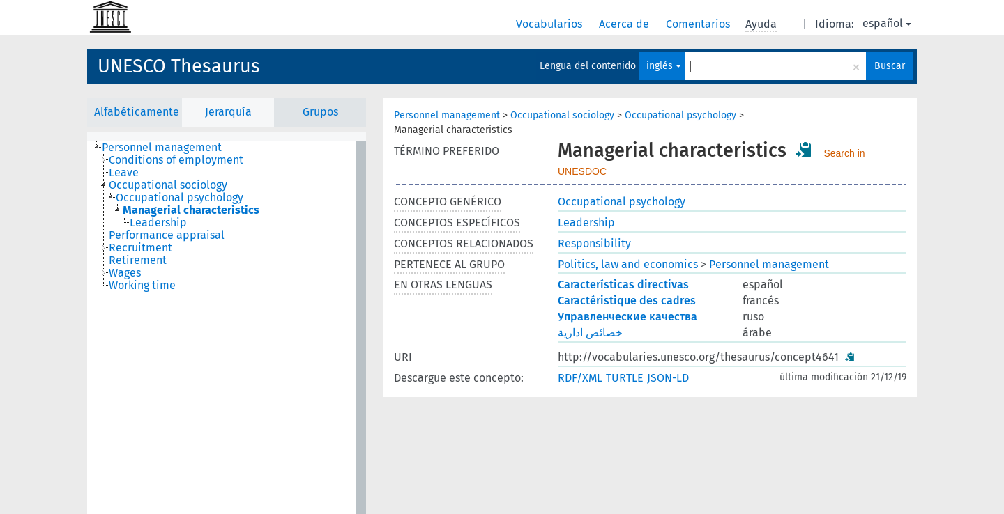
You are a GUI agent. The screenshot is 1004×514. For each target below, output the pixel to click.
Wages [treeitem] (125, 273)
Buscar (889, 66)
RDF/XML (580, 377)
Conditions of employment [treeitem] (176, 160)
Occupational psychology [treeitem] (179, 198)
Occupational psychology (680, 115)
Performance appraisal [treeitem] (167, 235)
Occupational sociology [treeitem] (168, 185)
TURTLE (625, 377)
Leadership (586, 222)
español (886, 23)
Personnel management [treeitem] (162, 147)
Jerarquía (228, 111)
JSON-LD (668, 377)
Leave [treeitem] (124, 172)
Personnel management (447, 115)
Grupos (320, 111)
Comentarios (699, 24)
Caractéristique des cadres (627, 300)
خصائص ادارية (590, 332)
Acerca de (625, 24)
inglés (663, 66)
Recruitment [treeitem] (140, 248)
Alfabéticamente (136, 111)
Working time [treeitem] (142, 285)
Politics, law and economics (628, 264)
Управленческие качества (627, 316)
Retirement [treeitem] (138, 260)
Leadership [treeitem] (158, 223)
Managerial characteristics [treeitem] (191, 210)
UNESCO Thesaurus (179, 66)
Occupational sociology (562, 115)
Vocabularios (550, 24)
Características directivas (623, 284)
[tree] (226, 327)
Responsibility (594, 243)
